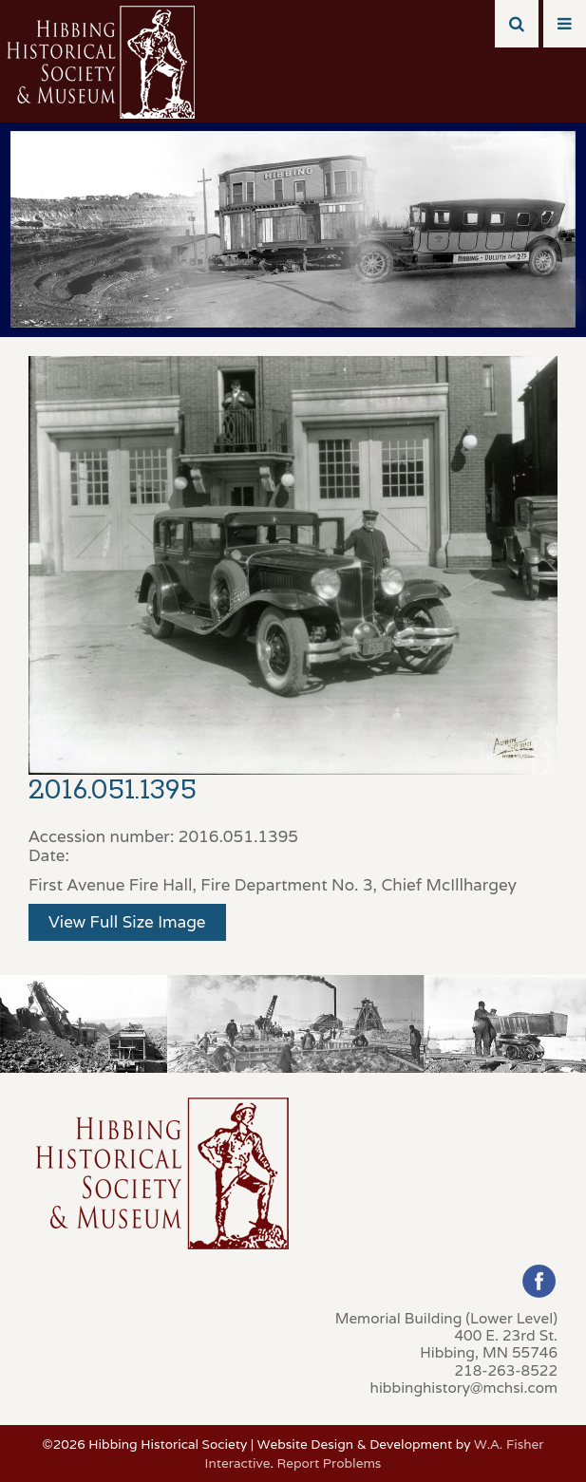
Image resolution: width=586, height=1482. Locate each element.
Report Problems (329, 1463)
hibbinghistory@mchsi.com (464, 1387)
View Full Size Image (127, 921)
